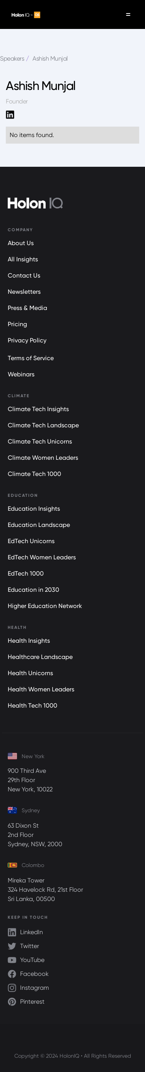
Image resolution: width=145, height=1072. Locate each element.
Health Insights (29, 640)
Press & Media (27, 308)
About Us (21, 243)
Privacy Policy (27, 340)
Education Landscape (39, 524)
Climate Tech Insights (38, 409)
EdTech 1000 (26, 573)
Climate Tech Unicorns (40, 441)
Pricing (17, 324)
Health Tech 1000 (32, 705)
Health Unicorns (30, 673)
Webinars (21, 374)
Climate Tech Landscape (43, 425)
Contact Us (24, 275)
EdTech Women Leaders (42, 557)
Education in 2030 (33, 589)
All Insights (23, 259)
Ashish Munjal (50, 58)
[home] (24, 14)
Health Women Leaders (41, 689)
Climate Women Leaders (43, 457)
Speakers (12, 58)
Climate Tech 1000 (34, 474)
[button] (128, 14)
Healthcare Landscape (40, 656)
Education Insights (34, 508)
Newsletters (24, 291)
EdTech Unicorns (31, 541)
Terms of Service (31, 358)
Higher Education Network (45, 606)
